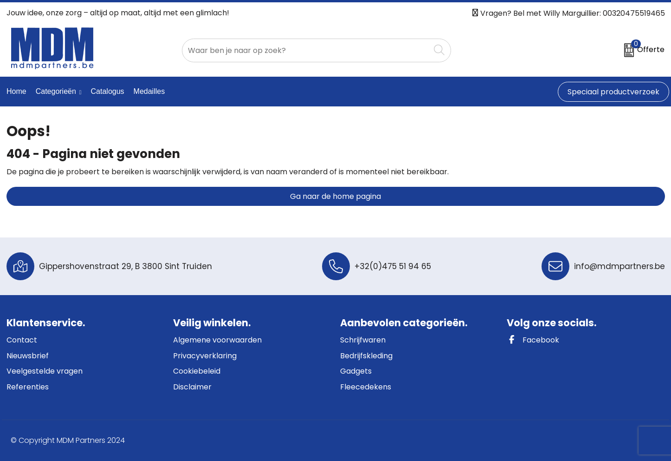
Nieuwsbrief (27, 355)
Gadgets (356, 371)
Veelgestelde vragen (44, 371)
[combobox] (306, 50)
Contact (21, 340)
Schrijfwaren (363, 340)
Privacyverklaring (205, 355)
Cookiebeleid (196, 371)
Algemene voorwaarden (217, 340)
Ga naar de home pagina (335, 196)
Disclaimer (192, 387)
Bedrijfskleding (366, 355)
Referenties (27, 387)
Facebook (533, 340)
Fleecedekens (365, 387)
